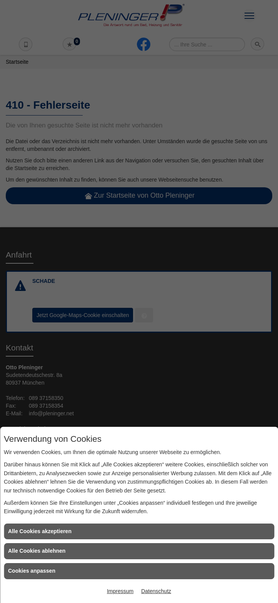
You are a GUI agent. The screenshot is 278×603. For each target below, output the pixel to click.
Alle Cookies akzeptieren (40, 531)
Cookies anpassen (31, 571)
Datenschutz (156, 591)
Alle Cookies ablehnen (36, 551)
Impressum (120, 591)
